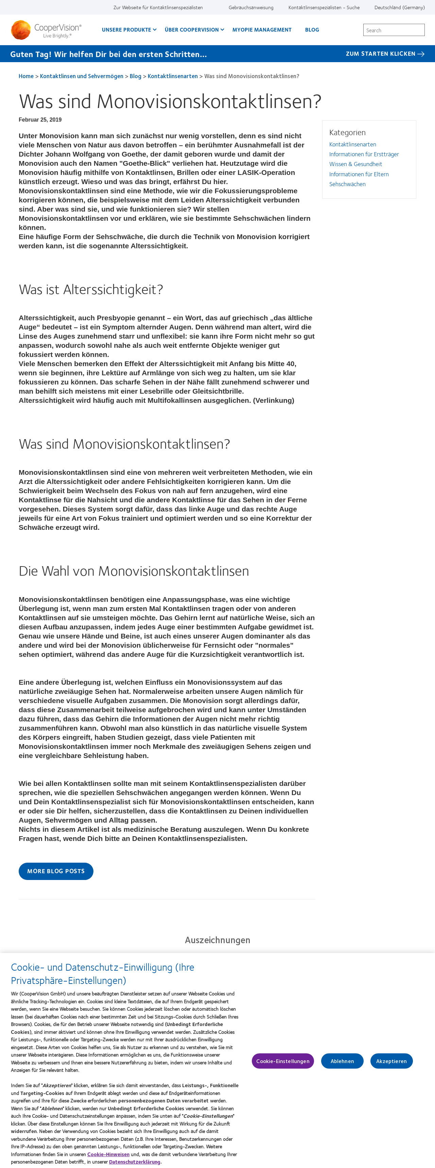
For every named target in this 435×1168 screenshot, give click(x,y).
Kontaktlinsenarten (173, 75)
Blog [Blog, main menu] (312, 29)
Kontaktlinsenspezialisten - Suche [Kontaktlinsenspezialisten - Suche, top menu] (324, 7)
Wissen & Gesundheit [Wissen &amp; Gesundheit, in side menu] (355, 163)
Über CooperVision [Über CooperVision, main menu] (192, 29)
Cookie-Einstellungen (282, 1063)
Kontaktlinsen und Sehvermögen (81, 75)
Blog (135, 75)
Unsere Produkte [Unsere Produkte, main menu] (126, 29)
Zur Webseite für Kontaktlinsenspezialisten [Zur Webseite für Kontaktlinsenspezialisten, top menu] (158, 7)
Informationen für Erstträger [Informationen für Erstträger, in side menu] (364, 154)
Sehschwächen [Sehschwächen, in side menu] (347, 183)
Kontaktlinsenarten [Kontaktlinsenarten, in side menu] (352, 144)
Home (26, 75)
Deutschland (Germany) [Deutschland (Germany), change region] (400, 7)
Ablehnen (342, 1063)
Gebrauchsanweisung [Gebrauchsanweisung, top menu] (251, 7)
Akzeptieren (391, 1063)
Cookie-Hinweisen (108, 1156)
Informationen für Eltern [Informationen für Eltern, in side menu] (359, 174)
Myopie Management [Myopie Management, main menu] (262, 29)
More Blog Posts (56, 871)
